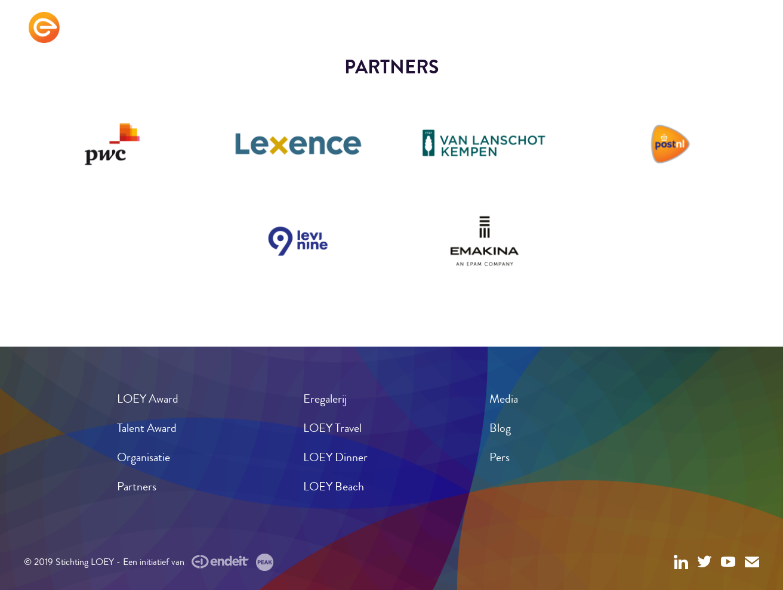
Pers (499, 457)
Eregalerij (325, 398)
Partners (136, 486)
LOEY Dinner (335, 457)
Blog (500, 428)
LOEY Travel (332, 428)
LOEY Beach (333, 486)
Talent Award (147, 428)
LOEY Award (147, 398)
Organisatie (143, 457)
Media (503, 398)
